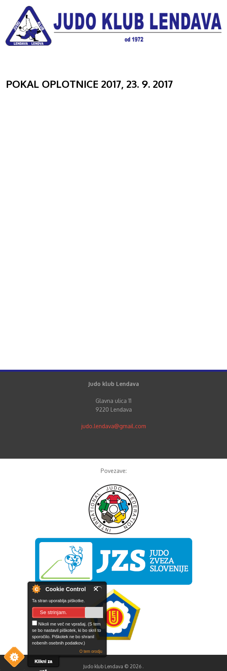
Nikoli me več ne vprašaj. (59, 623)
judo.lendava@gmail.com (113, 426)
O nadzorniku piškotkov (36, 588)
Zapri (98, 589)
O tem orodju (90, 651)
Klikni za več (44, 663)
